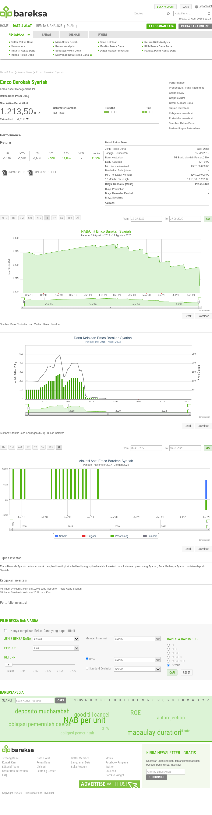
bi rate (185, 731)
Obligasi (41, 766)
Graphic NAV (176, 92)
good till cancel (91, 715)
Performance (176, 82)
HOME (4, 26)
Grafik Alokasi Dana (181, 103)
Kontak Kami (9, 762)
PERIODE (10, 648)
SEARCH (7, 700)
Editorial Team (10, 766)
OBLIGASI (74, 34)
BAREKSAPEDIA (12, 692)
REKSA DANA (16, 34)
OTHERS (102, 34)
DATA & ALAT (22, 26)
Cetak (188, 316)
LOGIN (186, 6)
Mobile (110, 758)
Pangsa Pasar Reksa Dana (160, 50)
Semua (176, 665)
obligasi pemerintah (77, 733)
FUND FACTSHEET (42, 172)
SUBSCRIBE (156, 777)
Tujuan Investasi (179, 108)
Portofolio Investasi (180, 118)
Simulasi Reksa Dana (68, 50)
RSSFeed (111, 771)
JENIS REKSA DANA (17, 639)
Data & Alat (7, 72)
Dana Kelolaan (108, 42)
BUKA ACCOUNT (165, 6)
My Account (203, 6)
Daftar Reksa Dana (22, 42)
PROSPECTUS (13, 172)
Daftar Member (80, 758)
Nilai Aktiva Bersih (66, 42)
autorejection (171, 717)
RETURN (9, 657)
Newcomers (18, 46)
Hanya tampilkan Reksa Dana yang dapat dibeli (42, 631)
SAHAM (46, 34)
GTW (105, 729)
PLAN (70, 26)
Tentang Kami (10, 758)
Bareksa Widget (115, 775)
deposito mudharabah (42, 711)
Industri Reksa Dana (23, 50)
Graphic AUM (177, 97)
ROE (135, 713)
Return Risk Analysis (157, 42)
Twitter (110, 766)
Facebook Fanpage (117, 762)
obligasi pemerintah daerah (40, 724)
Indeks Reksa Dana (22, 54)
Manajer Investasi (96, 638)
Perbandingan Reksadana (184, 128)
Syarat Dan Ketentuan (15, 771)
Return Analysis (65, 46)
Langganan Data (81, 762)
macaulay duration (154, 732)
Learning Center (46, 771)
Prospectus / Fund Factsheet (186, 87)
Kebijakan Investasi (180, 113)
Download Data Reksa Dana (72, 54)
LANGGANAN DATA (161, 26)
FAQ (4, 775)
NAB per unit (85, 720)
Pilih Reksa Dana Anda (158, 46)
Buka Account (79, 766)
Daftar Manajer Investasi (114, 50)
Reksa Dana (25, 72)
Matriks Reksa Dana (112, 46)
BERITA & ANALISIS (49, 26)
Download (203, 316)
